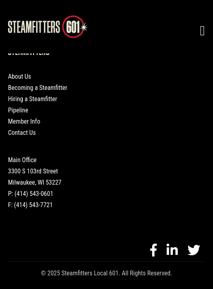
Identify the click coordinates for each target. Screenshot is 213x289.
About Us (19, 76)
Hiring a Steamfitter (32, 99)
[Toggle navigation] (202, 30)
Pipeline (18, 110)
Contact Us (22, 132)
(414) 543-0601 (33, 193)
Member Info (24, 121)
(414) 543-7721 (33, 205)
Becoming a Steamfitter (37, 88)
